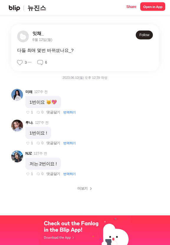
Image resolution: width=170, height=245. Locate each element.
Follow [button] (144, 35)
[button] (131, 8)
